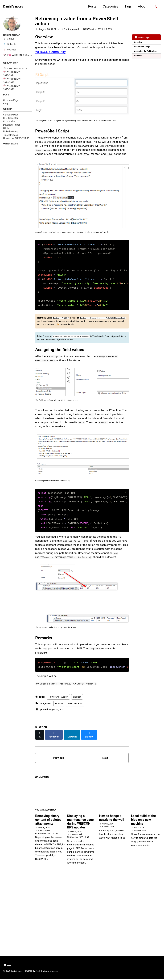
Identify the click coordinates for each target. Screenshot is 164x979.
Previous (58, 828)
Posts (91, 6)
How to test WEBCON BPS (16, 140)
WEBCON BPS (75, 776)
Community (9, 123)
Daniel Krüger (13, 35)
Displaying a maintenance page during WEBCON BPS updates (80, 894)
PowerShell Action (58, 769)
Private (59, 776)
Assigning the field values (144, 55)
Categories (109, 6)
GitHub (6, 130)
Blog (5, 105)
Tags (126, 6)
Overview (139, 43)
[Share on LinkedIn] (74, 806)
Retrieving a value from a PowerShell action (76, 21)
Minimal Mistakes (54, 971)
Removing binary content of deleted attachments (48, 892)
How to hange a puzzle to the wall (111, 890)
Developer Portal (11, 127)
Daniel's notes (13, 6)
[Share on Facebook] (55, 806)
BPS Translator (10, 120)
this (123, 354)
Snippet (77, 769)
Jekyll (40, 971)
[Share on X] (40, 806)
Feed (7, 965)
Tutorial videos (10, 137)
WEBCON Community (72, 55)
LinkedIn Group (10, 133)
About (141, 6)
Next (105, 828)
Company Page (10, 101)
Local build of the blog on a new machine (143, 892)
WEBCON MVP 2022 (17, 69)
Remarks (139, 61)
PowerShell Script (143, 48)
